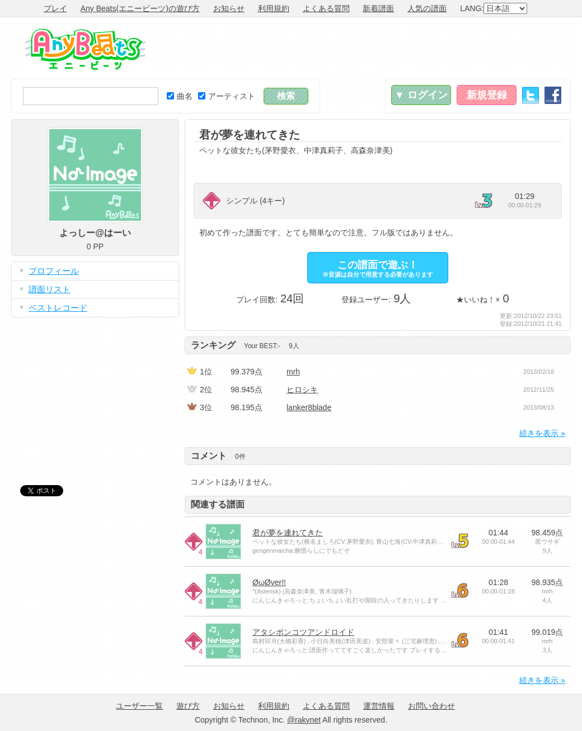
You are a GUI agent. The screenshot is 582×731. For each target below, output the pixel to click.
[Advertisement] (367, 48)
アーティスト (226, 96)
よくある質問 (326, 8)
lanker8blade (309, 407)
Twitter (530, 95)
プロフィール (54, 271)
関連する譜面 (218, 504)
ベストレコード (58, 307)
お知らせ (229, 8)
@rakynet (304, 719)
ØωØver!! (269, 582)
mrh (293, 371)
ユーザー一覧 (139, 705)
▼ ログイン (421, 95)
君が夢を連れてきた (287, 532)
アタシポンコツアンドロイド (303, 632)
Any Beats (85, 49)
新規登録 (487, 95)
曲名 (180, 96)
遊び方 (188, 705)
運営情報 (379, 705)
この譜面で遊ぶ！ (377, 268)
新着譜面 (378, 8)
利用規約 (273, 8)
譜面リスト (50, 289)
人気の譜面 (427, 8)
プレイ (55, 8)
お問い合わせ (431, 705)
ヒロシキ (302, 389)
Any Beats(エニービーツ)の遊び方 (140, 8)
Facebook (553, 95)
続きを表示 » (542, 433)
